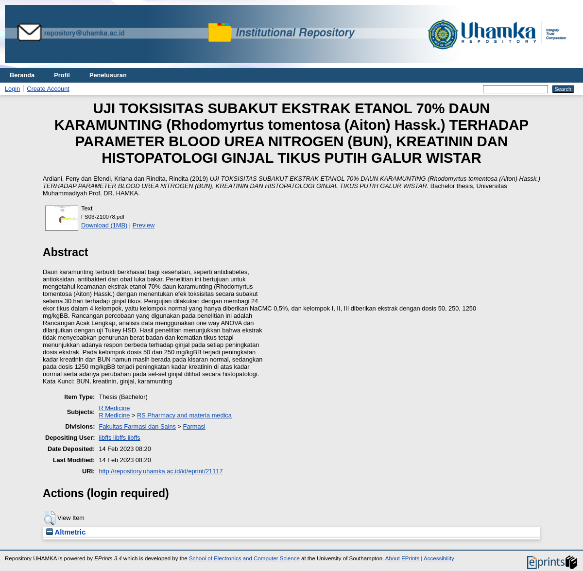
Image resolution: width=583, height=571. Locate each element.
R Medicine (114, 408)
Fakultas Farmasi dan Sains (137, 426)
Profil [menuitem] (62, 75)
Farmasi (194, 426)
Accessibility (439, 558)
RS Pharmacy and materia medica (184, 415)
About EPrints (402, 558)
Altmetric (66, 532)
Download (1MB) (104, 225)
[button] (49, 518)
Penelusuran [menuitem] (108, 75)
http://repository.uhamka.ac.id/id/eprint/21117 (161, 471)
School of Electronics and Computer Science (244, 558)
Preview (144, 225)
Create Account (48, 88)
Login (12, 88)
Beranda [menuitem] (22, 75)
